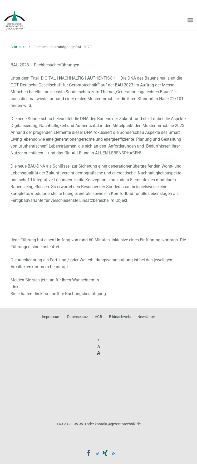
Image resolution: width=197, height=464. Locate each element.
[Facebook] (90, 453)
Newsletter (146, 317)
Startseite (18, 47)
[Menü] (190, 20)
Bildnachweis (120, 317)
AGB (98, 317)
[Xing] (106, 453)
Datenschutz (77, 317)
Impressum (51, 317)
